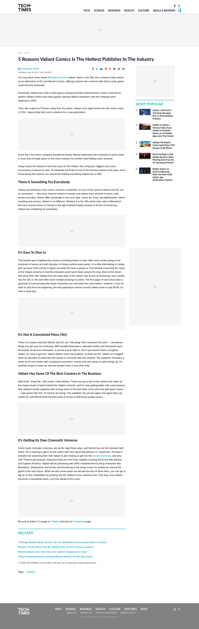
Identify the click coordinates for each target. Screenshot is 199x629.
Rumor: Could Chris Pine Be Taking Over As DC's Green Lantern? (56, 547)
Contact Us (86, 613)
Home (20, 53)
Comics (31, 571)
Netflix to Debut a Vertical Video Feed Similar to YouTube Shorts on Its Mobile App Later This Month (163, 130)
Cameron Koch (30, 68)
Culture (143, 10)
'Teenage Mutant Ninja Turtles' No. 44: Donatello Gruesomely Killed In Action (62, 542)
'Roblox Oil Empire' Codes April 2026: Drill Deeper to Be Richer (164, 145)
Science (99, 10)
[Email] (119, 69)
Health (129, 10)
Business (114, 10)
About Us (71, 613)
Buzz (144, 608)
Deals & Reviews (164, 10)
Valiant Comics (59, 77)
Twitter (55, 521)
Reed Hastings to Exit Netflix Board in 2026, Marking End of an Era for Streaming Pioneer (163, 158)
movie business (102, 455)
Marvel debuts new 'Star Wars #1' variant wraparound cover (52, 551)
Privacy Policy (128, 613)
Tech (86, 10)
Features (130, 608)
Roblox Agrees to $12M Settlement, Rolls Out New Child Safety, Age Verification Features (163, 174)
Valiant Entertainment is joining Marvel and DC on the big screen (55, 556)
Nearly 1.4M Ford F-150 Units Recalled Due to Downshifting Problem (163, 114)
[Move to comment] (123, 69)
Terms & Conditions (106, 613)
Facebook (79, 521)
